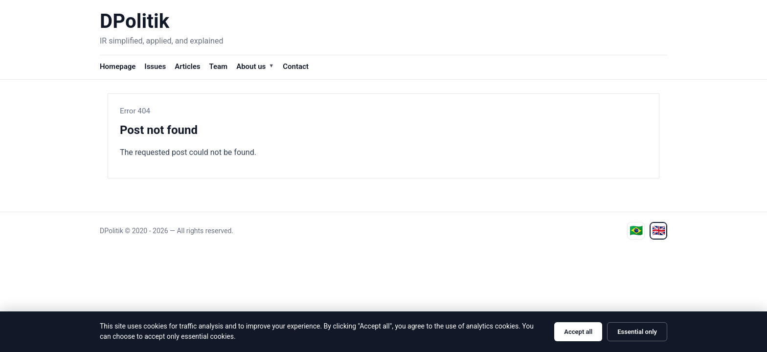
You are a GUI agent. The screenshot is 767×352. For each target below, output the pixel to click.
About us (255, 66)
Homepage (117, 66)
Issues (155, 66)
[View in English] (658, 231)
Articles (187, 66)
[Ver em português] (636, 231)
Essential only (637, 331)
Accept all (578, 331)
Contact (296, 66)
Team (218, 66)
